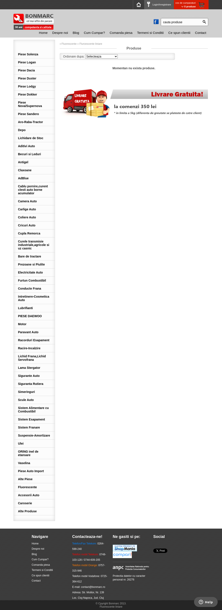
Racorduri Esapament (33, 340)
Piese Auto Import (31, 471)
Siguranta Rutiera (30, 384)
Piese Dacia (26, 70)
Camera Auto (27, 201)
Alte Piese (25, 479)
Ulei (21, 443)
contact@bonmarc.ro (93, 587)
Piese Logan (27, 62)
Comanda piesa (121, 33)
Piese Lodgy (27, 86)
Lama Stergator (29, 367)
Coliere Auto (27, 217)
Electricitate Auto (30, 272)
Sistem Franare (29, 427)
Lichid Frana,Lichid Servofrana (32, 357)
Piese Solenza (28, 54)
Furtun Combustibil (32, 280)
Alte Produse (27, 511)
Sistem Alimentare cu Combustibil (33, 409)
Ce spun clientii (179, 33)
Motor (22, 324)
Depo (22, 130)
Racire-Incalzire (29, 348)
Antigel (23, 162)
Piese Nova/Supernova (30, 104)
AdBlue (23, 178)
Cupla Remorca (29, 233)
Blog (76, 33)
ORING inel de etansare (28, 453)
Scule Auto (26, 400)
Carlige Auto (27, 209)
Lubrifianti (25, 308)
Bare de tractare (29, 256)
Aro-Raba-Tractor (30, 122)
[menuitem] (43, 32)
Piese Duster (27, 78)
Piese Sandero (28, 114)
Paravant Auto (28, 332)
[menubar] (123, 32)
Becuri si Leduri (29, 154)
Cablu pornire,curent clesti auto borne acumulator (33, 190)
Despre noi (60, 33)
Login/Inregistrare (159, 4)
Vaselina (24, 463)
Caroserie (25, 503)
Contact (200, 33)
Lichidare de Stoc (30, 138)
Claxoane (24, 170)
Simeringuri (26, 392)
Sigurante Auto (29, 376)
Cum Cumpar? (94, 33)
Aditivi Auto (26, 146)
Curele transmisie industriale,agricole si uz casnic (33, 245)
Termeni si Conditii (150, 33)
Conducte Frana (29, 288)
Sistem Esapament (31, 419)
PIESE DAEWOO (30, 316)
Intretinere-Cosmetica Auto (33, 298)
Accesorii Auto (28, 495)
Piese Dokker (27, 94)
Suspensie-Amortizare (34, 435)
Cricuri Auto (26, 225)
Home (43, 33)
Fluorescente (27, 487)
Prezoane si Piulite (31, 264)
